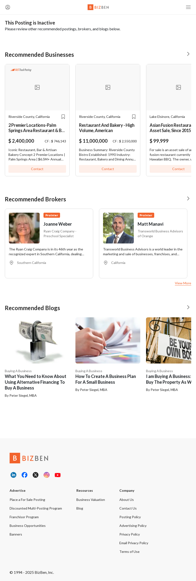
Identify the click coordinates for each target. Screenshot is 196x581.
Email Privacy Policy (133, 543)
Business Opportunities (28, 526)
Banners (16, 534)
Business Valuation (90, 500)
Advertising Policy (133, 526)
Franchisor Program (24, 517)
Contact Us (128, 508)
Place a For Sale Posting (27, 500)
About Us (126, 500)
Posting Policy (130, 517)
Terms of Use (129, 551)
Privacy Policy (129, 534)
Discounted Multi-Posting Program (36, 508)
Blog (79, 508)
